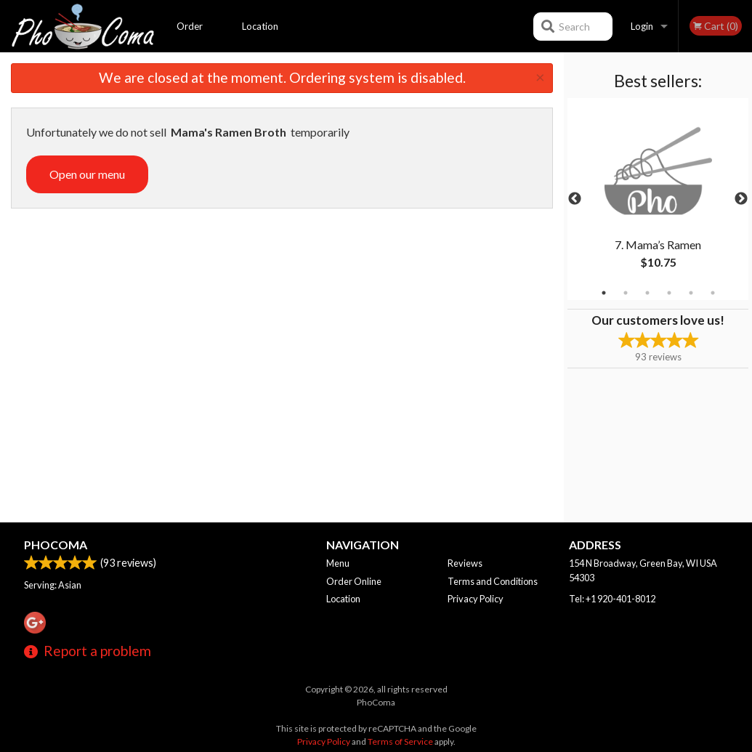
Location (260, 26)
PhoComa (55, 544)
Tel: (612, 599)
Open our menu (87, 174)
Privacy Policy (476, 599)
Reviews (465, 563)
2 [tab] (625, 293)
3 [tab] (647, 293)
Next (741, 199)
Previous (574, 199)
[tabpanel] (658, 199)
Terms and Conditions (493, 581)
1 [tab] (604, 293)
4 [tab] (669, 293)
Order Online (190, 36)
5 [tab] (691, 293)
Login (642, 26)
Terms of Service (400, 741)
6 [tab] (712, 293)
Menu (337, 563)
